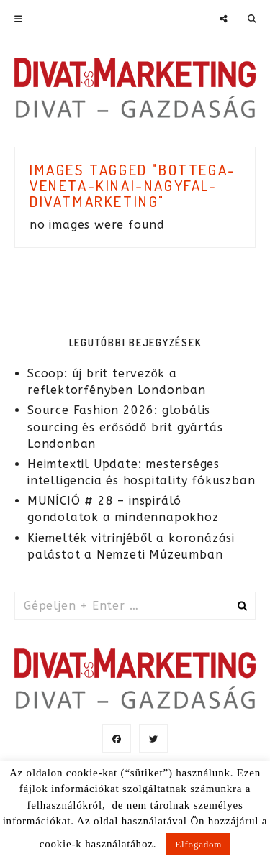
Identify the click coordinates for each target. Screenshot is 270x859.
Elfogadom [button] (198, 844)
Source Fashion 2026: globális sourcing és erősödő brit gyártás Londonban (124, 426)
